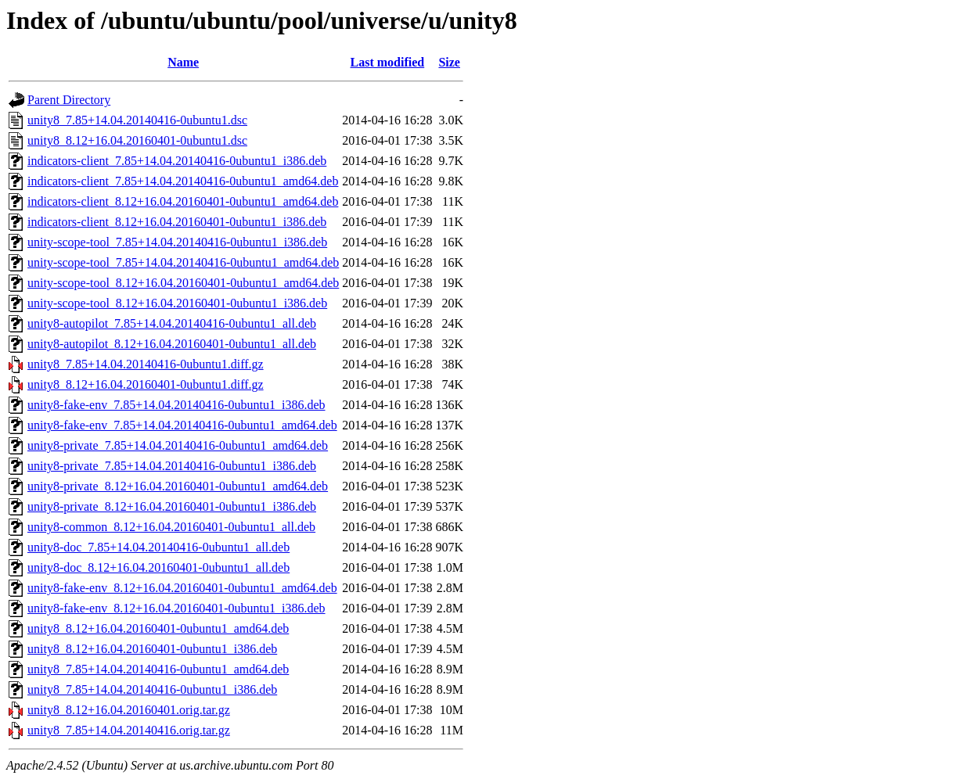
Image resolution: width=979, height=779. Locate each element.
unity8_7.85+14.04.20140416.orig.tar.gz (128, 730)
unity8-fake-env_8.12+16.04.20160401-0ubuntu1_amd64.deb (182, 587)
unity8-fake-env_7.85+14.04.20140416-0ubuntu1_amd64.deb (182, 425)
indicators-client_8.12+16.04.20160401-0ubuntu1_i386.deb (176, 221)
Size (449, 62)
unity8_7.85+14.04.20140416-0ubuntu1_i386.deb (152, 689)
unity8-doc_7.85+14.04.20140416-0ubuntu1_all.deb (158, 547)
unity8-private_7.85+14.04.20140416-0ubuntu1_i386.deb (171, 465)
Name (183, 62)
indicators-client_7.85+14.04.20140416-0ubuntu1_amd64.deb (182, 181)
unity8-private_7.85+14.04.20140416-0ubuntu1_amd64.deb (177, 445)
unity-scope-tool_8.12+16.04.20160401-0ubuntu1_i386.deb (177, 303)
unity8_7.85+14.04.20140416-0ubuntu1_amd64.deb (158, 669)
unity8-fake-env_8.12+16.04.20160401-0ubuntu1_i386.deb (176, 608)
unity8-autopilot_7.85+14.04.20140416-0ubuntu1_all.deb (171, 323)
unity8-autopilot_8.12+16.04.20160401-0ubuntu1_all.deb (171, 343)
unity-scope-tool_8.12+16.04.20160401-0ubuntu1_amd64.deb (183, 282)
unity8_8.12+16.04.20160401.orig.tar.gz (128, 709)
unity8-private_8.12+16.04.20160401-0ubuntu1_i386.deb (171, 506)
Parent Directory (68, 99)
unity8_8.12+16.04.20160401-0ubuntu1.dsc (137, 140)
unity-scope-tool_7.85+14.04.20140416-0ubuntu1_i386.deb (177, 242)
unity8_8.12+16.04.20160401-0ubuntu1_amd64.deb (158, 628)
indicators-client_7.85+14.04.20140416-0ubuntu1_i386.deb (176, 160)
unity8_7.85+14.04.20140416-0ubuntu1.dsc (137, 120)
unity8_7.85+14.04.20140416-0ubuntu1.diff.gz (145, 364)
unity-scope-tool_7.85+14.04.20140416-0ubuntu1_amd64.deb (183, 262)
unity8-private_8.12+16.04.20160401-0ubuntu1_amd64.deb (177, 486)
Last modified (388, 62)
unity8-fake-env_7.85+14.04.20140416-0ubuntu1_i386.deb (176, 404)
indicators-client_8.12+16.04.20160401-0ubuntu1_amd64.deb (182, 201)
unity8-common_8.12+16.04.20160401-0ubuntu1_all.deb (171, 526)
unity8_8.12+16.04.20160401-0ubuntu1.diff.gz (145, 384)
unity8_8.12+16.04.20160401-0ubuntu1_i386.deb (152, 648)
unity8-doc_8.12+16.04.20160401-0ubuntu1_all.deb (158, 567)
